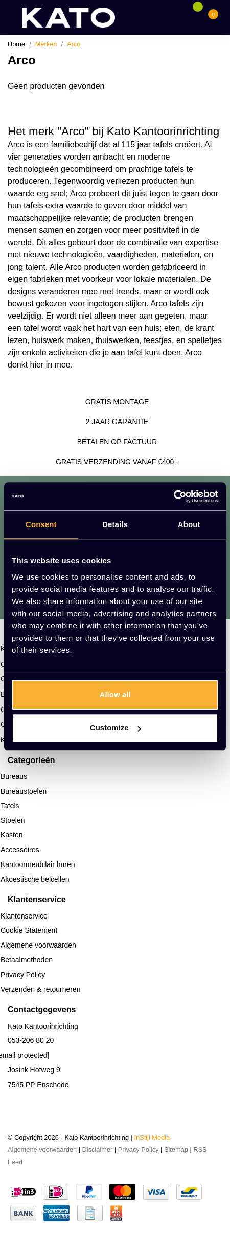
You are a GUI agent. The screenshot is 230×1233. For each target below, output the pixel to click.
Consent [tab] (41, 524)
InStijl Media (152, 1137)
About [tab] (189, 524)
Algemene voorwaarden (42, 1149)
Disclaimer (97, 1149)
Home (16, 44)
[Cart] (213, 18)
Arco (73, 44)
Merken (46, 44)
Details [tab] (115, 524)
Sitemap (176, 1149)
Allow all (115, 694)
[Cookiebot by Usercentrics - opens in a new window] (173, 496)
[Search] (161, 18)
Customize (115, 727)
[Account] (182, 18)
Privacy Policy (138, 1149)
